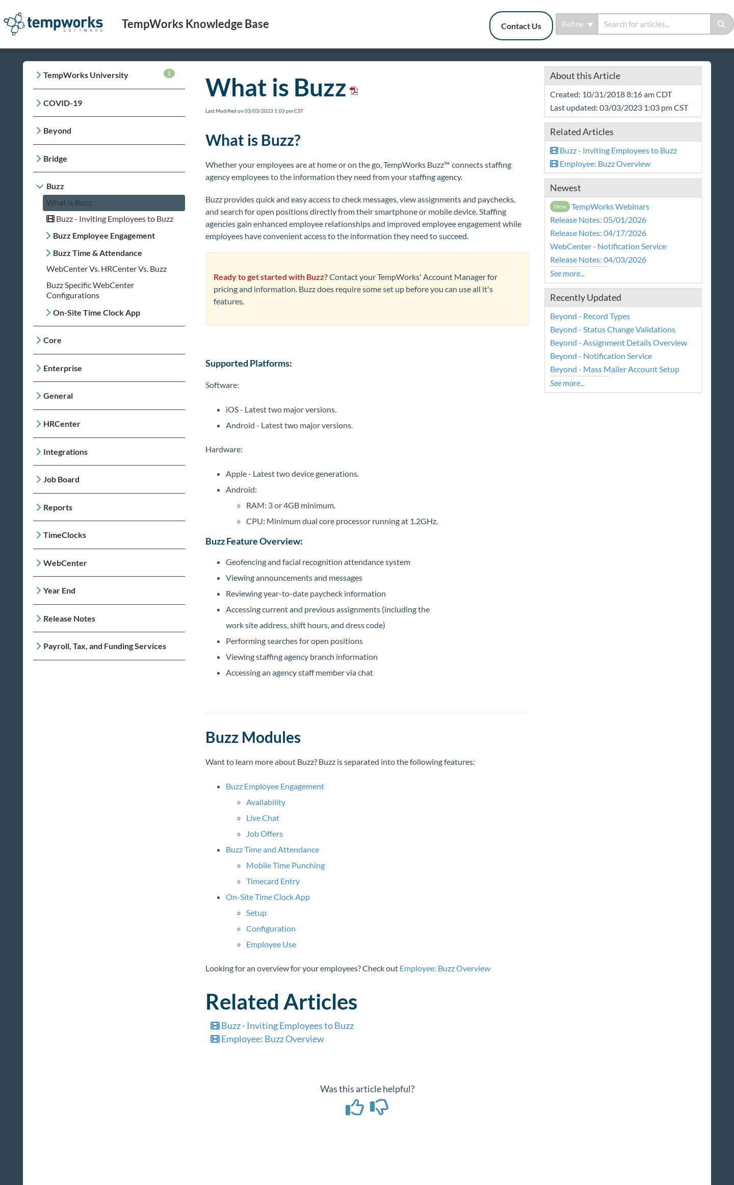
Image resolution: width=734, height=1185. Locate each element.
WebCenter (65, 563)
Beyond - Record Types (590, 316)
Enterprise (62, 368)
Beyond (57, 130)
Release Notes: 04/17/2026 (598, 233)
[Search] (722, 24)
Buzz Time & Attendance (97, 252)
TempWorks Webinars (600, 206)
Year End (59, 590)
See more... (567, 273)
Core (52, 340)
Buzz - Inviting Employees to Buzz (109, 218)
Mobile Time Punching (285, 865)
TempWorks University (109, 74)
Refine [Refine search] (577, 24)
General (58, 395)
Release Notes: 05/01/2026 (598, 219)
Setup (256, 912)
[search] (654, 24)
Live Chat (262, 817)
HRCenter (62, 423)
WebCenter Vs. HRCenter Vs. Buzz (106, 268)
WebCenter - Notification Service (608, 246)
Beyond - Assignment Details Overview (618, 342)
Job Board (61, 479)
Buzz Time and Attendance (272, 849)
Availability (265, 802)
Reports (57, 507)
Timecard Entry (273, 881)
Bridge (55, 158)
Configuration (271, 928)
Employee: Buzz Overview (445, 968)
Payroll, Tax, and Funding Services (104, 646)
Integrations (65, 451)
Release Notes (69, 618)
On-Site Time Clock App (96, 312)
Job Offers (264, 833)
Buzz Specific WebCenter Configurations (90, 290)
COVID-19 (62, 103)
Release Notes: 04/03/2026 (598, 259)
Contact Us (521, 26)
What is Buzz (69, 202)
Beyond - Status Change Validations (612, 329)
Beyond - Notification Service (601, 355)
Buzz (55, 186)
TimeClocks (64, 534)
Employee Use (271, 944)
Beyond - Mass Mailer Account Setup (614, 369)
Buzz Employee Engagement (104, 235)
